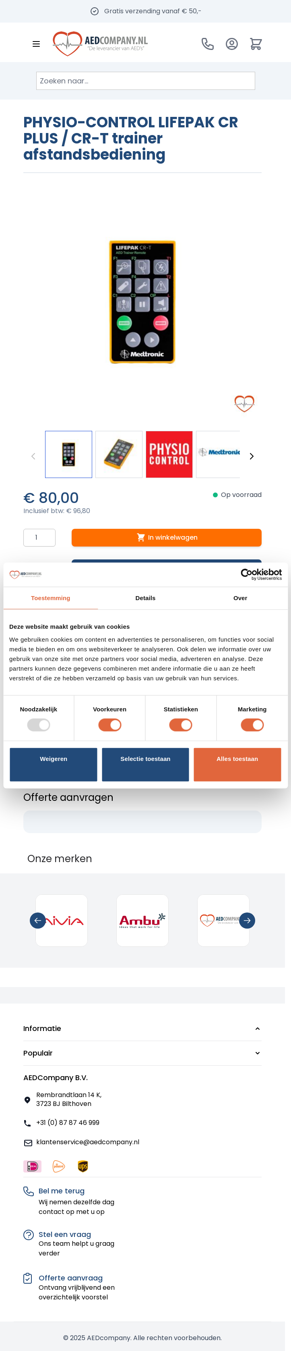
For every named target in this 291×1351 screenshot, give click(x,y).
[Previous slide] (38, 920)
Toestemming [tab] (50, 597)
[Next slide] (247, 920)
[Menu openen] (36, 44)
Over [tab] (240, 597)
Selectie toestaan (145, 758)
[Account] (232, 44)
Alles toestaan (237, 758)
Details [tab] (146, 597)
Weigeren (53, 758)
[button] (142, 1028)
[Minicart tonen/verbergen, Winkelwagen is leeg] (256, 44)
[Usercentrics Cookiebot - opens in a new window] (246, 575)
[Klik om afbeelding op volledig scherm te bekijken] (142, 302)
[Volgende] (252, 456)
